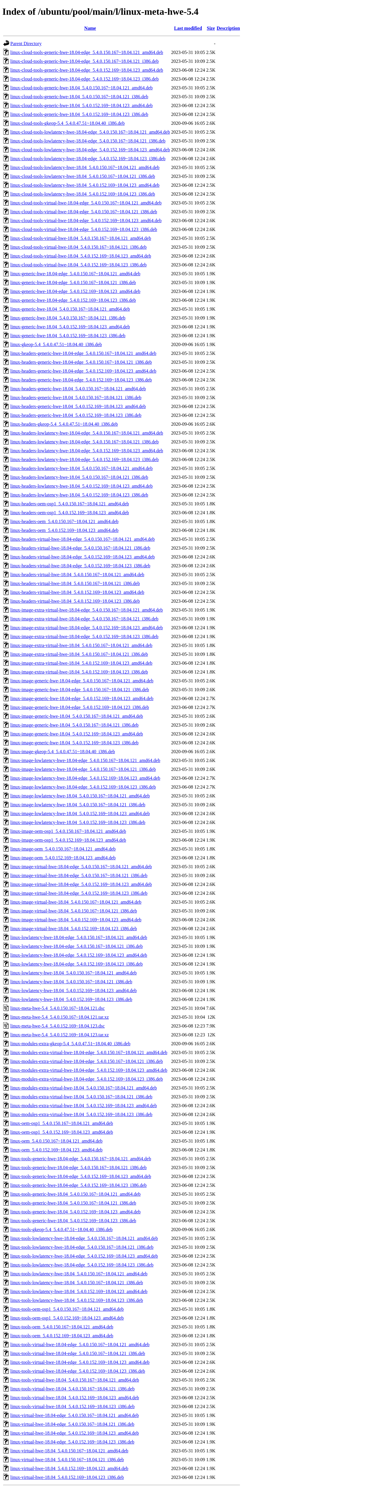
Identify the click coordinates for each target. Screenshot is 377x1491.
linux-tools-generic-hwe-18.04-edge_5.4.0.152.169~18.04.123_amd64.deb (80, 1176)
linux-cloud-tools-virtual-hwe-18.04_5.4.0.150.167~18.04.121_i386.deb (78, 247)
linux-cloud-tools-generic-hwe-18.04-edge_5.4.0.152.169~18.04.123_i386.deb (84, 78)
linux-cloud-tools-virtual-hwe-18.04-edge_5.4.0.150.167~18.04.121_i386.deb (83, 211)
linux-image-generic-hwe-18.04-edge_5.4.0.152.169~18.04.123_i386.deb (79, 707)
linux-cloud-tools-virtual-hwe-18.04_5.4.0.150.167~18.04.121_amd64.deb (80, 238)
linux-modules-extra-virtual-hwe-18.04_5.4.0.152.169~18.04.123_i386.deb (81, 1114)
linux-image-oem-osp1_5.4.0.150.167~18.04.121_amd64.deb (68, 831)
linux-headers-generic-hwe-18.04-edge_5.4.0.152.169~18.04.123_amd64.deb (83, 370)
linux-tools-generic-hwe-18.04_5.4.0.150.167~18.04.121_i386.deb (73, 1202)
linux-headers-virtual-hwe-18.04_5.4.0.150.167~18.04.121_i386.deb (75, 583)
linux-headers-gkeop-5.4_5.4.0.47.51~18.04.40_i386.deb (64, 424)
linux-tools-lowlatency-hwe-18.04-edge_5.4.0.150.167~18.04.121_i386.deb (81, 1247)
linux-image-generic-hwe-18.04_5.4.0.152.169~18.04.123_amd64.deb (76, 733)
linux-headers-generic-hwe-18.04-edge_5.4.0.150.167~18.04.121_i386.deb (81, 362)
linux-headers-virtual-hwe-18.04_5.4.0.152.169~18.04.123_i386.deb (75, 601)
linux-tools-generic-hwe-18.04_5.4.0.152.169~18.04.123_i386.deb (73, 1220)
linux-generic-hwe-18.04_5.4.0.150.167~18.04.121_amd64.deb (70, 309)
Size (211, 28)
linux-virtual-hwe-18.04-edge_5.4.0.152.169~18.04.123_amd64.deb (74, 1433)
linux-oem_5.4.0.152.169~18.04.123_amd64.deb (56, 1149)
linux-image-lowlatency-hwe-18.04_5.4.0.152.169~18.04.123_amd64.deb (80, 813)
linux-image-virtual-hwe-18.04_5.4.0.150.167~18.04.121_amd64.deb (75, 902)
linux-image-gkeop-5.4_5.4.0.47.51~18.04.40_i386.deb (62, 751)
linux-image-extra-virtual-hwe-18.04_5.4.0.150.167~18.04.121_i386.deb (79, 654)
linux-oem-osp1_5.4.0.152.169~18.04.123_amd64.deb (61, 1132)
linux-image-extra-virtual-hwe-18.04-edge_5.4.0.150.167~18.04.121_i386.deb (84, 618)
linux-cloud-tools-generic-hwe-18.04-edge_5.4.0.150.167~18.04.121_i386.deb (84, 61)
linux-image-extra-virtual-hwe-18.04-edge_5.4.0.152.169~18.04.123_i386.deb (84, 636)
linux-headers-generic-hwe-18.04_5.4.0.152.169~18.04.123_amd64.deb (78, 406)
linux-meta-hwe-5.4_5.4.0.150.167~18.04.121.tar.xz (59, 1017)
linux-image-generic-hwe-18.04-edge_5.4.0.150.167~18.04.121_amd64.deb (81, 680)
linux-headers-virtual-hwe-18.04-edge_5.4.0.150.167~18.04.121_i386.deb (80, 547)
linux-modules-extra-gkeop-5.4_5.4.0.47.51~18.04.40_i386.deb (70, 1043)
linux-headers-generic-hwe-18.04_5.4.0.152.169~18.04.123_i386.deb (75, 415)
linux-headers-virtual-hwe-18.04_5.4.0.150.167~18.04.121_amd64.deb (77, 574)
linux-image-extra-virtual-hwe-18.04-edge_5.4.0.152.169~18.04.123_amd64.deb (86, 627)
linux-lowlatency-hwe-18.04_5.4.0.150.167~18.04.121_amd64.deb (73, 972)
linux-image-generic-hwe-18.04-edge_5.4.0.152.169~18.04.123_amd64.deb (81, 698)
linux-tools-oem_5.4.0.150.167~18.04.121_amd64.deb (61, 1326)
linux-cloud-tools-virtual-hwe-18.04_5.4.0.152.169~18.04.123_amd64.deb (80, 255)
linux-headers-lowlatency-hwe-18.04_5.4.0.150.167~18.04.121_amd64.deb (81, 468)
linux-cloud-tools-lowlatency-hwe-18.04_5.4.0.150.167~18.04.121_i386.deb (82, 176)
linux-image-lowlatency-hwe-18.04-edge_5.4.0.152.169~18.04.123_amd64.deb (85, 778)
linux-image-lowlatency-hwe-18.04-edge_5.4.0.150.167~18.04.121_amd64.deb (85, 760)
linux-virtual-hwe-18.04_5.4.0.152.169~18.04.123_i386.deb (67, 1477)
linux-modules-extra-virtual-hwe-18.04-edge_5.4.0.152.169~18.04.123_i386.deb (86, 1079)
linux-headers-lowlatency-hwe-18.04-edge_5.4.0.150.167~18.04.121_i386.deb (84, 441)
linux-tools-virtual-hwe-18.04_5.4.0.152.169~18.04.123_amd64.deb (74, 1397)
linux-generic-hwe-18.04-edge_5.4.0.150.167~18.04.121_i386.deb (73, 282)
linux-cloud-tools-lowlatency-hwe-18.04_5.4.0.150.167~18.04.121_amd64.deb (84, 167)
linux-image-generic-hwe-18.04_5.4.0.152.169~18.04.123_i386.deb (74, 742)
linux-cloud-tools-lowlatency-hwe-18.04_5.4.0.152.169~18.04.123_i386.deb (82, 193)
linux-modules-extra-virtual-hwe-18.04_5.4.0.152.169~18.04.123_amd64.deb (83, 1105)
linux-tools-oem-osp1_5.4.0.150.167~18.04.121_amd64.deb (67, 1309)
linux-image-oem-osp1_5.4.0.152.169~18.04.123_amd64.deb (68, 840)
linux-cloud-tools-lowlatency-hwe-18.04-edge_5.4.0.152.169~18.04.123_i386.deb (88, 158)
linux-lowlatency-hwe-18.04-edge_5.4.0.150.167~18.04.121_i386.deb (76, 946)
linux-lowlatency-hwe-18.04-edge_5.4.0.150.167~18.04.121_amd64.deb (78, 937)
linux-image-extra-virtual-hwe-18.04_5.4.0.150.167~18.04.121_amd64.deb (81, 645)
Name (90, 28)
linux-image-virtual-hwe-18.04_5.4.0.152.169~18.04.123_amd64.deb (75, 919)
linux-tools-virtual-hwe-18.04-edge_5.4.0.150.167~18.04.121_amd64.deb (80, 1344)
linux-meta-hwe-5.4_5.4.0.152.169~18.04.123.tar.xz (59, 1034)
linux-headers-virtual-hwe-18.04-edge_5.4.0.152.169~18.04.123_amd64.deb (82, 556)
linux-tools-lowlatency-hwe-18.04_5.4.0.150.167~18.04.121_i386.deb (76, 1282)
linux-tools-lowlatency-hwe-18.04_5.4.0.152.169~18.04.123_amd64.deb (78, 1291)
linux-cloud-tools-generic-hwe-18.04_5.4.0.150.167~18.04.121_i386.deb (79, 96)
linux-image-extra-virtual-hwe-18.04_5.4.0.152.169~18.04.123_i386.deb (79, 671)
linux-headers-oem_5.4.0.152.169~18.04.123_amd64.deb (64, 530)
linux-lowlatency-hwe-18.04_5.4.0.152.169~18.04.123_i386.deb (71, 999)
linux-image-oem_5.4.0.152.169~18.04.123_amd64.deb (63, 857)
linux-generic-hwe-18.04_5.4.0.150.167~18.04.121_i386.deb (67, 317)
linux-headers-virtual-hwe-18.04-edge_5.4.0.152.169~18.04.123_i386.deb (80, 565)
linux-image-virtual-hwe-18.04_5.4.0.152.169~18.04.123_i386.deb (73, 928)
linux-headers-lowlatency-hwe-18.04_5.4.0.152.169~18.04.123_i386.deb (79, 494)
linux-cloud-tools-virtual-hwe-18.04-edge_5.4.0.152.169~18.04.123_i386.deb (83, 229)
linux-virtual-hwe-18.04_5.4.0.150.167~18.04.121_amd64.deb (69, 1450)
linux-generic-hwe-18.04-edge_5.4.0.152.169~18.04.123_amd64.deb (75, 291)
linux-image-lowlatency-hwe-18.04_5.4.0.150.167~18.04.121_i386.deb (77, 804)
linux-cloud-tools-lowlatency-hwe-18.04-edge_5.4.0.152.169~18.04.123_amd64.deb (90, 149)
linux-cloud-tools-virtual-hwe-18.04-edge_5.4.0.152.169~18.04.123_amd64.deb (85, 220)
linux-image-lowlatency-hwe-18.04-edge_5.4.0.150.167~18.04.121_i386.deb (83, 769)
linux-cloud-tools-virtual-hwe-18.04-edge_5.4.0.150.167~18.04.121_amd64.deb (85, 202)
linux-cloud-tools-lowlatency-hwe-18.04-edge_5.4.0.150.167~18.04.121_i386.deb (88, 140)
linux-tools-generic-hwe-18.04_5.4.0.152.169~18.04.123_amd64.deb (75, 1211)
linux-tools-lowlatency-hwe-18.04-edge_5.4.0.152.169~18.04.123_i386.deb (81, 1264)
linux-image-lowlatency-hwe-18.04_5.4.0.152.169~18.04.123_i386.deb (77, 822)
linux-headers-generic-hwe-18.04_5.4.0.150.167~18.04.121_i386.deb (75, 397)
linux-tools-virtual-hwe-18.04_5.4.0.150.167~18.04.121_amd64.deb (74, 1379)
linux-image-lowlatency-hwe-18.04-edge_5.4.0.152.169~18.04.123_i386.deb (83, 786)
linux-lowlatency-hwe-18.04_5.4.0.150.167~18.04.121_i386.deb (71, 981)
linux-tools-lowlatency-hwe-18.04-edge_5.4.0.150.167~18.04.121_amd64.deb (84, 1238)
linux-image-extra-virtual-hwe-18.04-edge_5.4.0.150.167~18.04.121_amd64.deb (86, 609)
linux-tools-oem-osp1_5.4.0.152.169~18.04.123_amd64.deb (67, 1317)
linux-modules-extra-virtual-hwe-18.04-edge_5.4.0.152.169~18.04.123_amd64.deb (88, 1070)
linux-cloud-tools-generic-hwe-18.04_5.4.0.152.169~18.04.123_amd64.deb (81, 105)
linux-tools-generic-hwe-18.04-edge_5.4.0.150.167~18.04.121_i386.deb (78, 1167)
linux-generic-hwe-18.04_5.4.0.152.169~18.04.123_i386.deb (67, 335)
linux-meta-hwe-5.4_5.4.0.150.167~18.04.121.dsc (57, 1008)
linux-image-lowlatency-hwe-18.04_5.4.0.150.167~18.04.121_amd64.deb (80, 795)
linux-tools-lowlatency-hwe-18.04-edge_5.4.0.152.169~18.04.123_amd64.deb (84, 1256)
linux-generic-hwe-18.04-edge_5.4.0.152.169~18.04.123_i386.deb (73, 300)
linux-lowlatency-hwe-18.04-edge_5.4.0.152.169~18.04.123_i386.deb (76, 963)
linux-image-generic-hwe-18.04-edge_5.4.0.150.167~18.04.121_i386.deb (79, 689)
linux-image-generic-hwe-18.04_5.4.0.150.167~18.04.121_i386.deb (74, 725)
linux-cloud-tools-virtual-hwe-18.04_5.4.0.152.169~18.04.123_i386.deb (78, 264)
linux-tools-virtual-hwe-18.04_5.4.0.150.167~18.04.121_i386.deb (72, 1388)
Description (228, 28)
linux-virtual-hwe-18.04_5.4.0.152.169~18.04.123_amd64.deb (69, 1468)
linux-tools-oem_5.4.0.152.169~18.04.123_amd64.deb (61, 1335)
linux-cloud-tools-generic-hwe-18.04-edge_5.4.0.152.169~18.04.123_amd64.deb (86, 70)
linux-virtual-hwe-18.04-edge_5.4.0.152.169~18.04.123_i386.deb (72, 1441)
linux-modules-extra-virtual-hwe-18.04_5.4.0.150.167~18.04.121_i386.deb (81, 1096)
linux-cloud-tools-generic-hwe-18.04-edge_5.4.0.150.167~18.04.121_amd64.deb (86, 52)
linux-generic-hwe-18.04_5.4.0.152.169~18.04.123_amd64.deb (70, 326)
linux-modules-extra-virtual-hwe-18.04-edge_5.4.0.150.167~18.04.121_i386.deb (86, 1061)
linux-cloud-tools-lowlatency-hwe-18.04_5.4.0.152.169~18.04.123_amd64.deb (84, 185)
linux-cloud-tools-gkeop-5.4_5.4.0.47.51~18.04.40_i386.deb (67, 123)
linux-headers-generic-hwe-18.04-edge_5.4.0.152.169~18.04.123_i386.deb (81, 379)
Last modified (188, 28)
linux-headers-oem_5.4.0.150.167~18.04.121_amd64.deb (64, 521)
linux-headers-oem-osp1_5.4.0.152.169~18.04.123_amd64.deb (69, 512)
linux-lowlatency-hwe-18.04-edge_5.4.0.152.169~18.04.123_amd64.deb (78, 955)
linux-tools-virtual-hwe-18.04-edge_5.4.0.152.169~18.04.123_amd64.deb (80, 1362)
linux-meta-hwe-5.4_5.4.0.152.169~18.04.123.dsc (57, 1025)
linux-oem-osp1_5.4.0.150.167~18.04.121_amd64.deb (61, 1123)
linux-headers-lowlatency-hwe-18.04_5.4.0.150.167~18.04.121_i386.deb (79, 477)
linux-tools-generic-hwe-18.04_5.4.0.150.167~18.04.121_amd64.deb (75, 1194)
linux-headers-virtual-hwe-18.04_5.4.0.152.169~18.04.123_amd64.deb (77, 592)
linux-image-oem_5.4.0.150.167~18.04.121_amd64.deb (63, 848)
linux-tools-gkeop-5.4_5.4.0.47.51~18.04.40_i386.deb (61, 1229)
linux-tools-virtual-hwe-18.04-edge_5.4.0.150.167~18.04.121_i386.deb (77, 1353)
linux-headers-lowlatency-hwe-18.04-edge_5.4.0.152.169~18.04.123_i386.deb (84, 459)
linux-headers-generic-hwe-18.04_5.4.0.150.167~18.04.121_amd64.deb (78, 388)
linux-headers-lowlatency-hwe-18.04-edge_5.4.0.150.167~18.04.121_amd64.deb (86, 432)
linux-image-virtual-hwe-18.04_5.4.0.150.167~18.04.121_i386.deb (73, 910)
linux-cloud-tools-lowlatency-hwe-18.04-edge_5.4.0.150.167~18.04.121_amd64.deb (90, 132)
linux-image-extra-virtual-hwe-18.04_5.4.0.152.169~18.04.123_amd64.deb (81, 663)
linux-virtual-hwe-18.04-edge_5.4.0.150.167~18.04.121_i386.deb (72, 1424)
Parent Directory (26, 43)
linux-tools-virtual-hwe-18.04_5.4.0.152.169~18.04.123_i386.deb (72, 1406)
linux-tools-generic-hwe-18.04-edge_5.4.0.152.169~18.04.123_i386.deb (78, 1185)
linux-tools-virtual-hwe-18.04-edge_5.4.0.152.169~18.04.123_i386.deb (77, 1371)
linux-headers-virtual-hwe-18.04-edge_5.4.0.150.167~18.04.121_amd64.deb (82, 539)
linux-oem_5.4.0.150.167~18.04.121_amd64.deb (56, 1140)
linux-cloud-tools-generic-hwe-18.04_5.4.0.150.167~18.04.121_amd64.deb (81, 87)
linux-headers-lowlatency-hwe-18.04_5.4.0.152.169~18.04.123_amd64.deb (81, 486)
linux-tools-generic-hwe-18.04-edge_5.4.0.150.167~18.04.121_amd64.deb (80, 1158)
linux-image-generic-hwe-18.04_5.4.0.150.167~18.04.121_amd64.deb (76, 716)
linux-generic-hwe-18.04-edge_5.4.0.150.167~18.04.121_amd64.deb (75, 273)
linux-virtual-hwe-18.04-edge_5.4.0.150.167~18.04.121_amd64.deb (74, 1415)
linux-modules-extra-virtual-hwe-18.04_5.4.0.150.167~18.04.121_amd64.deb (83, 1087)
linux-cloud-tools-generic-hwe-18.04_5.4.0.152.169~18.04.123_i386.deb (79, 114)
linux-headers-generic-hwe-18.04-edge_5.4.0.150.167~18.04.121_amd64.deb (83, 353)
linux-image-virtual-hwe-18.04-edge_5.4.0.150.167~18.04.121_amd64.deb (81, 866)
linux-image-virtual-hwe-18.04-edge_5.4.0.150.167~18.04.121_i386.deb (78, 875)
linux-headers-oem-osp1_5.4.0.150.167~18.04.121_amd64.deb (69, 503)
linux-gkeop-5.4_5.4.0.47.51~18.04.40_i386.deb (56, 344)
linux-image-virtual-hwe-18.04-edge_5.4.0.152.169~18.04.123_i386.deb (78, 893)
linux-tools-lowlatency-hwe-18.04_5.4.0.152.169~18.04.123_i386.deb (76, 1300)
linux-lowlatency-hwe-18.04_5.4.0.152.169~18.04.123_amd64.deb (73, 990)
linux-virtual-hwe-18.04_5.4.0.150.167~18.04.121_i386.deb (67, 1459)
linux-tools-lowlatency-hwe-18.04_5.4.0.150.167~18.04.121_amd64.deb (78, 1273)
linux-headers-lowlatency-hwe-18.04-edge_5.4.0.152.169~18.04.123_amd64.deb (86, 450)
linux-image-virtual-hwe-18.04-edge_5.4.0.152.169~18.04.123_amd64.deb (81, 884)
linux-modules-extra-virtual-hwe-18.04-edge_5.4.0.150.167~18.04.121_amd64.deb (88, 1052)
